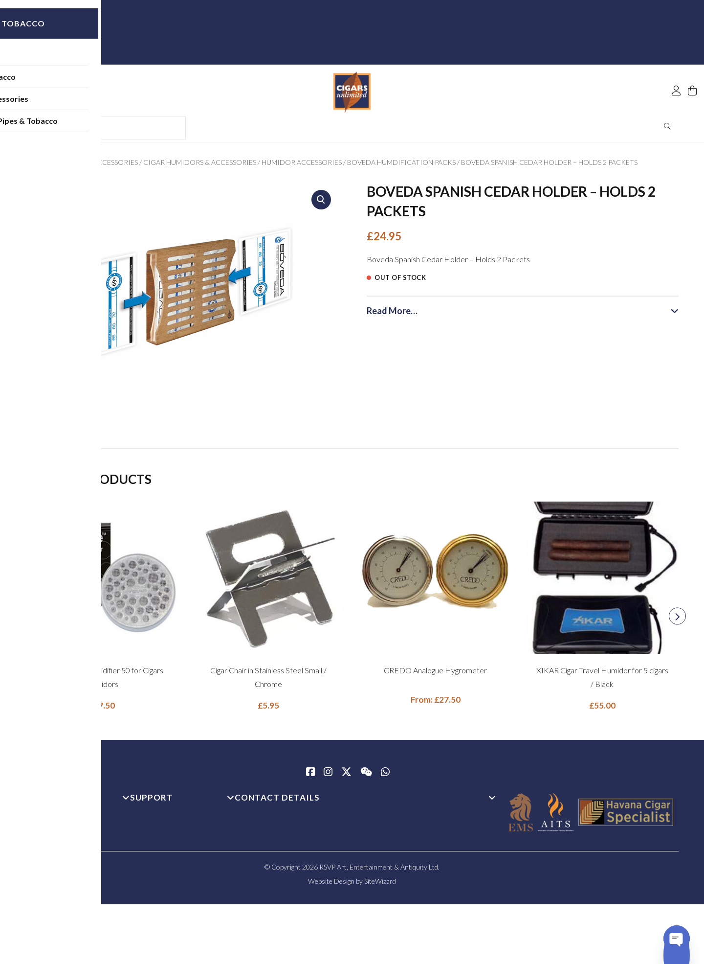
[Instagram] (328, 776)
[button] (321, 203)
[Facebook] (310, 776)
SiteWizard (380, 884)
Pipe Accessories (82, 105)
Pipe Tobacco (75, 83)
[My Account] (676, 69)
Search (668, 129)
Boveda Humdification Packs (401, 165)
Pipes (61, 61)
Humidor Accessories (302, 165)
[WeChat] (366, 776)
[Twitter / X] (346, 776)
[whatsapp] (385, 776)
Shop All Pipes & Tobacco (96, 127)
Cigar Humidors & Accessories (199, 165)
